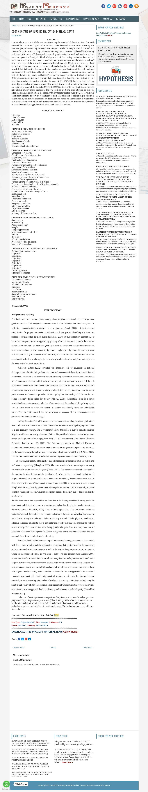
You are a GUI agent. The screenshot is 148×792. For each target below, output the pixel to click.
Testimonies (120, 18)
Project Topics (26, 18)
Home (13, 18)
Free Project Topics (105, 153)
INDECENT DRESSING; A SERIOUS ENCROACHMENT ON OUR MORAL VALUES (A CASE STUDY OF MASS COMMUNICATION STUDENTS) (116, 136)
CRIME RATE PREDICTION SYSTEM (112, 166)
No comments (16, 35)
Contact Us (107, 18)
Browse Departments (91, 18)
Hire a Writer (41, 18)
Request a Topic (56, 18)
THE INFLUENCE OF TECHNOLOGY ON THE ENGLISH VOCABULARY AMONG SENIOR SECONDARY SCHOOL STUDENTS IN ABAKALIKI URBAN (115, 215)
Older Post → (88, 648)
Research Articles (72, 18)
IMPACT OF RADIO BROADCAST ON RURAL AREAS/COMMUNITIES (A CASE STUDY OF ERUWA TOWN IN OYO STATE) (116, 249)
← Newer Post (18, 648)
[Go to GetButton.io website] (6, 789)
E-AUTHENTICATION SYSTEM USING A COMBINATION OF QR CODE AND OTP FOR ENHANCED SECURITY (116, 234)
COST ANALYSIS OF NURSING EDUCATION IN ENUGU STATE (43, 31)
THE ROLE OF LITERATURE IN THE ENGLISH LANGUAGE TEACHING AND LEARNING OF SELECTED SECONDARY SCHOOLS (114, 180)
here (56, 615)
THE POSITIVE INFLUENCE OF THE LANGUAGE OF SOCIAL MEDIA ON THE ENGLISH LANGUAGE (114, 197)
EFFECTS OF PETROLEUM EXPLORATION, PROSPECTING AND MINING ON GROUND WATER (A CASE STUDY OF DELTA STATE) (30, 751)
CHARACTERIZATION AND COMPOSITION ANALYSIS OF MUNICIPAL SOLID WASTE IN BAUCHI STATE (31, 766)
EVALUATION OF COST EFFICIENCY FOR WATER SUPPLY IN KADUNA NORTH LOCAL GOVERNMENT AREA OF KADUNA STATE (31, 743)
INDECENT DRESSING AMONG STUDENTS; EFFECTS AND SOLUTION (116, 97)
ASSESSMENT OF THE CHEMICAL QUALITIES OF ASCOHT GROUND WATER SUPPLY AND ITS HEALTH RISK (32, 774)
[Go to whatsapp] (6, 784)
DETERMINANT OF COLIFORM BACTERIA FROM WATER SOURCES (30, 759)
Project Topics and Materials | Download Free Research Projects (82, 785)
